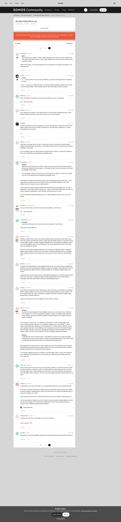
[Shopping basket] (115, 3)
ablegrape (22, 95)
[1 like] (26, 102)
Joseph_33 (23, 383)
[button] (93, 10)
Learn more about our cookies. (89, 511)
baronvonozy (23, 53)
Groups (64, 10)
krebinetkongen (24, 415)
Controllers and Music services (41, 15)
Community (16, 15)
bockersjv (22, 205)
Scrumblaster (23, 162)
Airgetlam (22, 123)
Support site (71, 10)
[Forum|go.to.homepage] (28, 10)
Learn (11, 3)
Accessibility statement (71, 456)
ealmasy (22, 110)
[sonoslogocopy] (60, 3)
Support (17, 3)
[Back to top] (117, 454)
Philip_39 (22, 365)
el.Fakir (22, 75)
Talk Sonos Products (26, 15)
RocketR (22, 432)
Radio (22, 3)
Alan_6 (22, 236)
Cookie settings (60, 456)
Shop (5, 3)
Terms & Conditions (49, 456)
